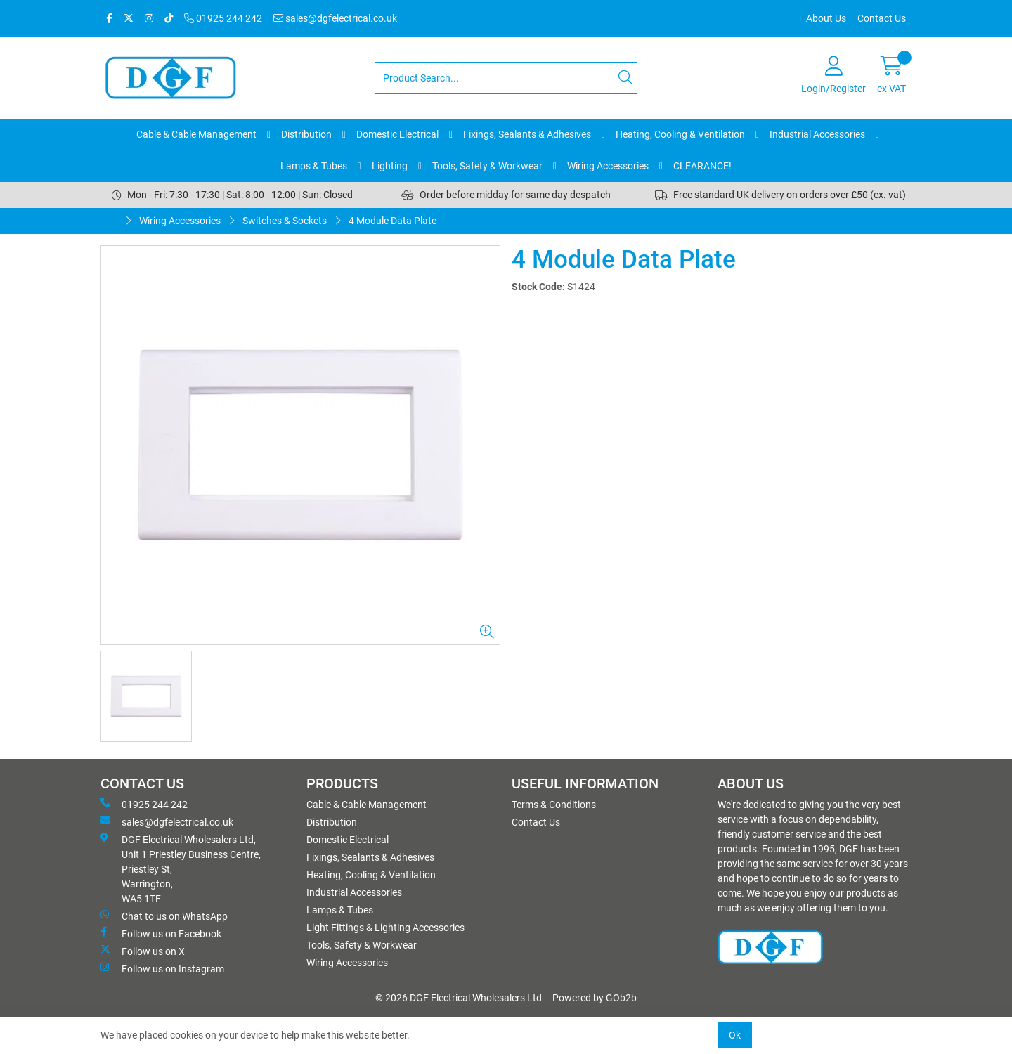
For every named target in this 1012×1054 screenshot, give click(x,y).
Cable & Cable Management (196, 134)
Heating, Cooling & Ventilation (680, 134)
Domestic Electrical (397, 134)
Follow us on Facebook (160, 933)
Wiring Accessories (608, 165)
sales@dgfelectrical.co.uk (335, 18)
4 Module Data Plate (392, 220)
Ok (735, 1035)
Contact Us (881, 18)
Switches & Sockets (284, 220)
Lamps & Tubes (313, 165)
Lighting (390, 165)
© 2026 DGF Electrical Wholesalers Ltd (458, 997)
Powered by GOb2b (594, 997)
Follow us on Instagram (162, 968)
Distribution (306, 134)
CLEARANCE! (702, 165)
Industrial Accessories (817, 134)
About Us (826, 18)
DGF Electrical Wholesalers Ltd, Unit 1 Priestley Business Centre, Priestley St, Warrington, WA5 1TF (180, 868)
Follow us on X (142, 950)
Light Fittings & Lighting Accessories (385, 927)
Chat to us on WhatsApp (164, 915)
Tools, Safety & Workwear (487, 165)
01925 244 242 (223, 18)
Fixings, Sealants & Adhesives (527, 134)
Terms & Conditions (554, 804)
